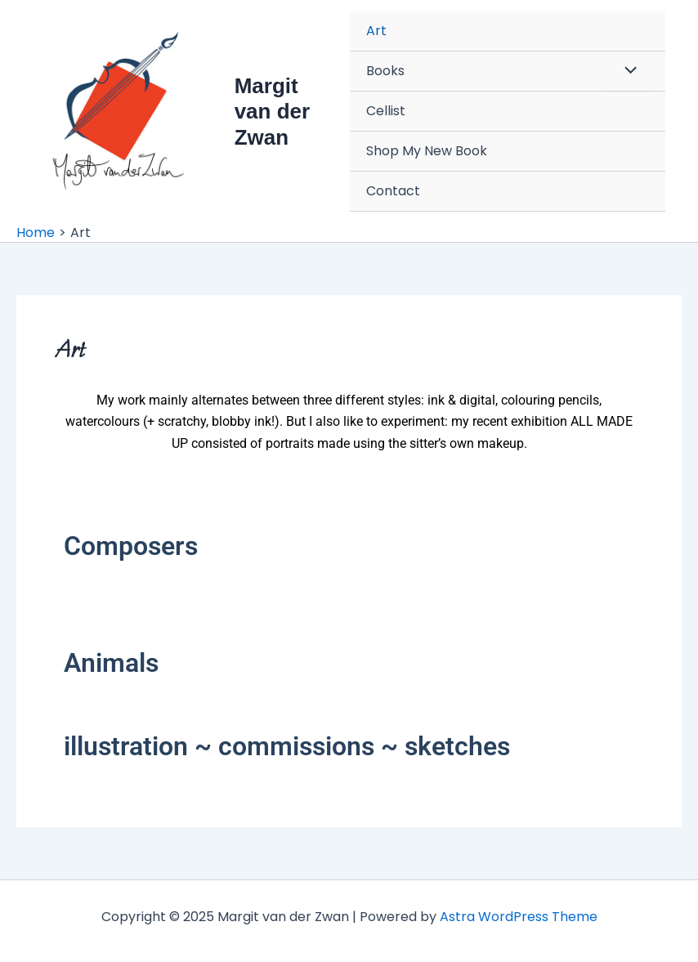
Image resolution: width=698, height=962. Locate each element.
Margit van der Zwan (273, 111)
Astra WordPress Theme (518, 916)
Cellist (385, 110)
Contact (393, 190)
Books (385, 70)
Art (376, 30)
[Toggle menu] (627, 71)
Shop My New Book (426, 150)
